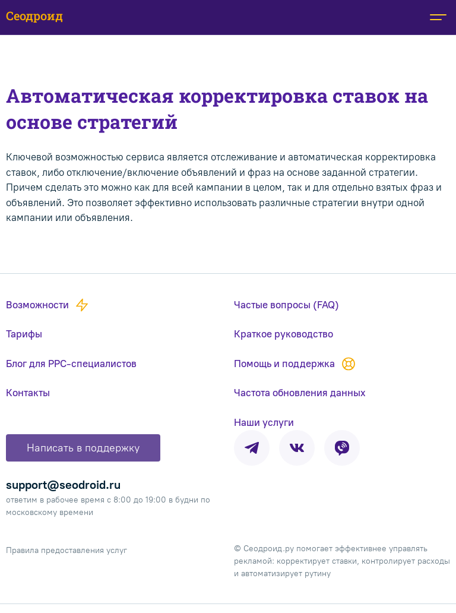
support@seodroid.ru (63, 485)
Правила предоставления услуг (66, 550)
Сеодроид (34, 15)
